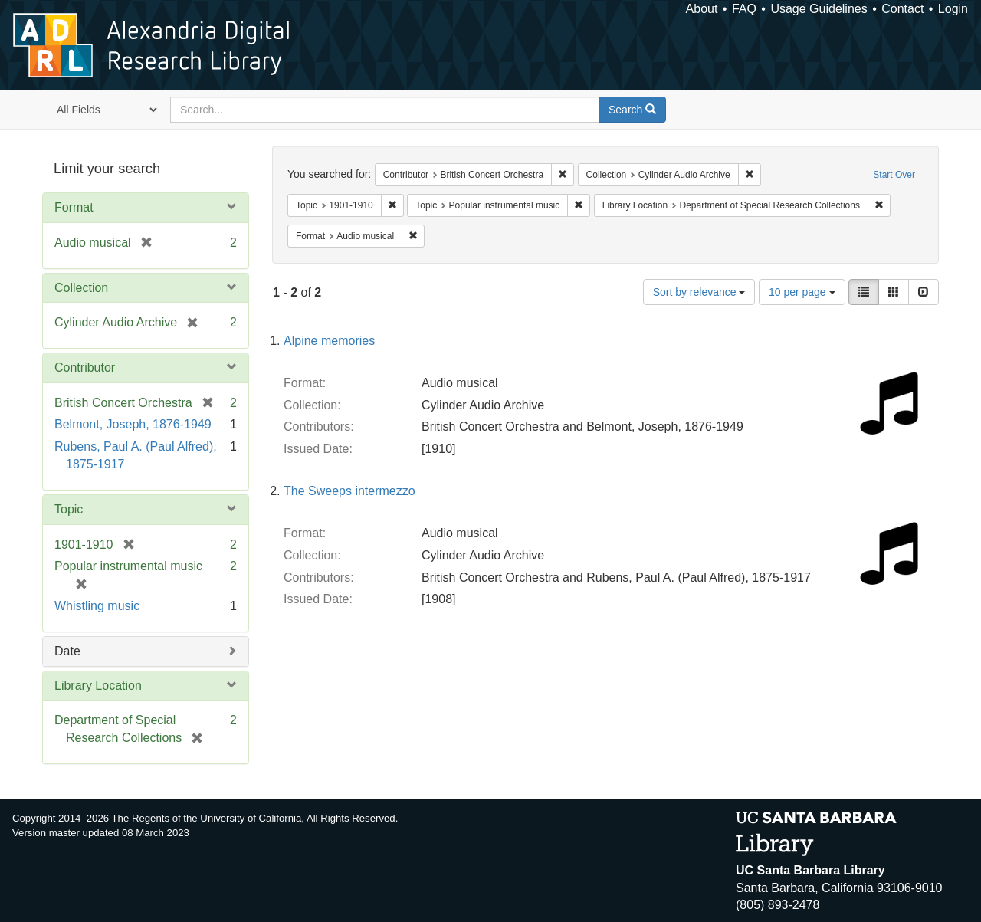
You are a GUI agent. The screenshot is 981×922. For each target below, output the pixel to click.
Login (953, 8)
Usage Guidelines (818, 8)
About (702, 8)
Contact (902, 8)
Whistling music (96, 605)
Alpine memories (329, 340)
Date (67, 651)
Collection (81, 287)
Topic (68, 509)
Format (74, 207)
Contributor (84, 367)
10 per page (802, 292)
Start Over (894, 174)
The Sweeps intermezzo (349, 490)
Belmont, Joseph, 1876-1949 (133, 424)
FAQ (744, 8)
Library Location (98, 685)
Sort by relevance (699, 292)
